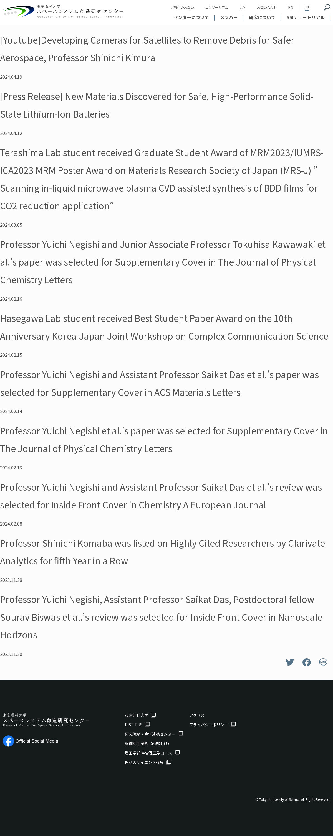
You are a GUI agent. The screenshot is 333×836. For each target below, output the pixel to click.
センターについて (191, 17)
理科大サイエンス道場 (144, 762)
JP (307, 7)
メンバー (229, 17)
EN (290, 7)
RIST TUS (133, 724)
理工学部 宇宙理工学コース (148, 753)
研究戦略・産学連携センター (150, 734)
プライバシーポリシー (208, 724)
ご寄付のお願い (182, 7)
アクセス (197, 715)
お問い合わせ (267, 7)
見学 (242, 7)
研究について (262, 17)
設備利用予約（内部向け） (148, 743)
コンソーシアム (216, 7)
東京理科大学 (136, 715)
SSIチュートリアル (306, 17)
